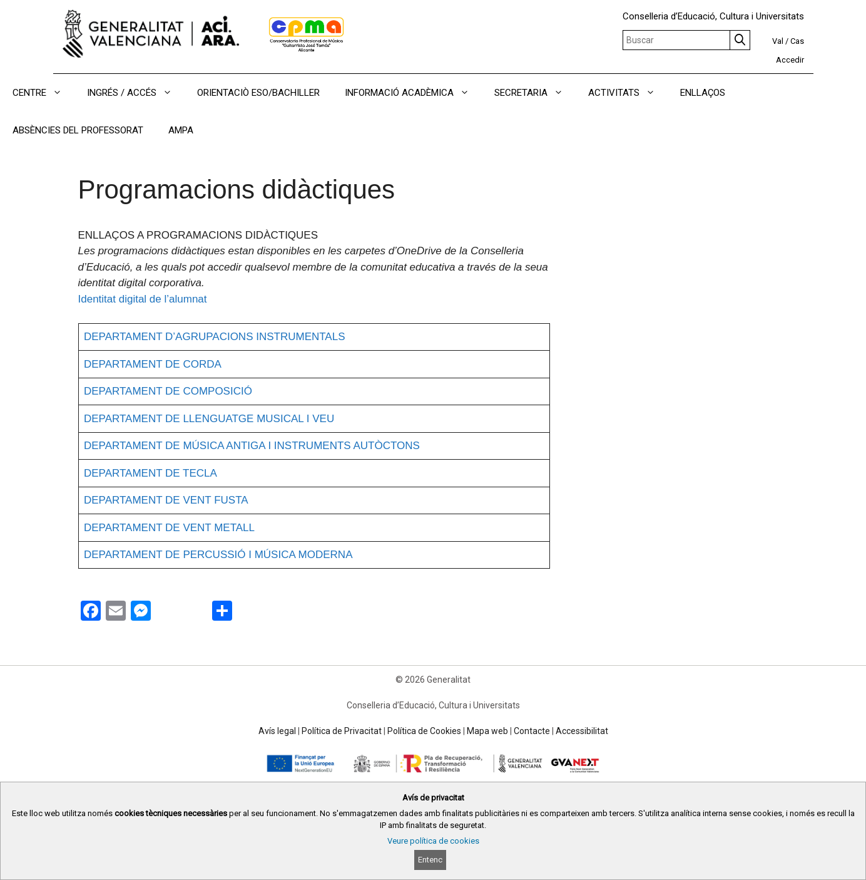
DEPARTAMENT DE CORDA (153, 364)
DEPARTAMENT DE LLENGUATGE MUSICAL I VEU (209, 419)
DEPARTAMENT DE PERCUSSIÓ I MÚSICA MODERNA (218, 555)
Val (777, 41)
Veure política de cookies (433, 841)
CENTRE (43, 92)
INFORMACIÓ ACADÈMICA (413, 92)
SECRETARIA (535, 92)
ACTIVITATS (628, 92)
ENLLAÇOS (702, 92)
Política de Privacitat (342, 731)
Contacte (532, 731)
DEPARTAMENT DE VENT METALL (169, 528)
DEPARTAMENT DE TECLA (150, 473)
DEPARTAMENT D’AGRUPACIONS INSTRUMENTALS (214, 337)
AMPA (180, 130)
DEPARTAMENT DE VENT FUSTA (166, 500)
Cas (797, 41)
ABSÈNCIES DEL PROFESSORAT (78, 130)
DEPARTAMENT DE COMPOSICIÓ (168, 391)
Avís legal (277, 731)
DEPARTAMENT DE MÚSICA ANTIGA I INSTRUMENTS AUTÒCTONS (252, 446)
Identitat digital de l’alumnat (142, 299)
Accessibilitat (582, 731)
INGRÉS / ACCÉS (136, 92)
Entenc (430, 859)
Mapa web (487, 731)
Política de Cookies (424, 731)
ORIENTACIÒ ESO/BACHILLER (258, 92)
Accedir (790, 60)
